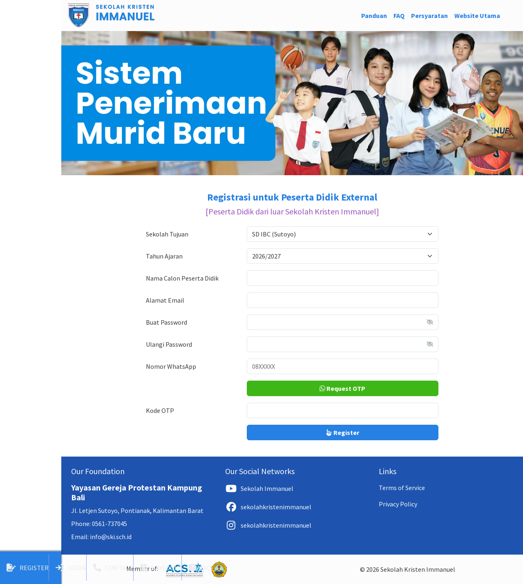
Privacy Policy (398, 504)
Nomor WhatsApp (171, 366)
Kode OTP (160, 410)
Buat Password (166, 322)
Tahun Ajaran (164, 256)
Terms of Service (402, 488)
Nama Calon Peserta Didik (182, 278)
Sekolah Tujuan (167, 234)
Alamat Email (165, 300)
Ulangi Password (169, 344)
